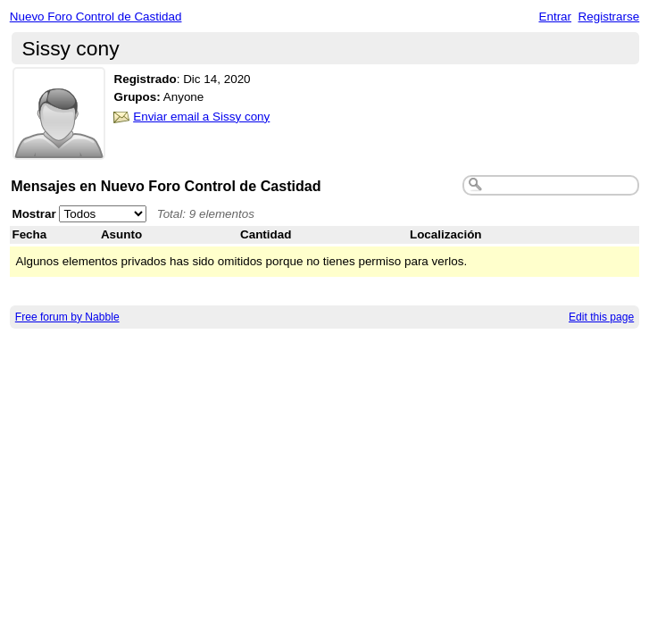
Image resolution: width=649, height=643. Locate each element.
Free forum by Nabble (67, 317)
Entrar (554, 16)
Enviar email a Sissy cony (201, 116)
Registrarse (609, 16)
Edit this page (601, 317)
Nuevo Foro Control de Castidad (96, 16)
